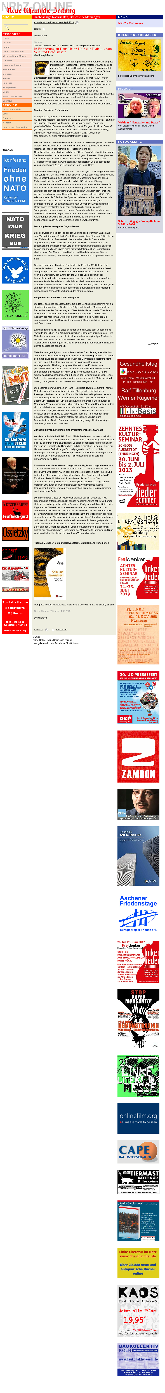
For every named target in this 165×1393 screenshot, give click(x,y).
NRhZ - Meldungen (130, 23)
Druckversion (40, 35)
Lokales (7, 42)
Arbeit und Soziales (13, 51)
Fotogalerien (9, 87)
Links (6, 114)
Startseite (38, 629)
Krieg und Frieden (12, 65)
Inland (6, 47)
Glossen (7, 74)
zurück (37, 29)
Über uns (8, 118)
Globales (7, 60)
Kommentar (9, 69)
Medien (7, 78)
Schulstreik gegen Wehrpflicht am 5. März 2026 (139, 222)
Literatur (7, 101)
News (6, 38)
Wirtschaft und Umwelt (15, 56)
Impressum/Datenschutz (16, 127)
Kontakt (7, 123)
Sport (6, 92)
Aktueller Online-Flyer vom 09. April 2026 (54, 22)
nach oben (61, 629)
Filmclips (8, 83)
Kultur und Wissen (13, 96)
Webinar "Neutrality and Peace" (139, 122)
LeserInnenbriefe (12, 109)
